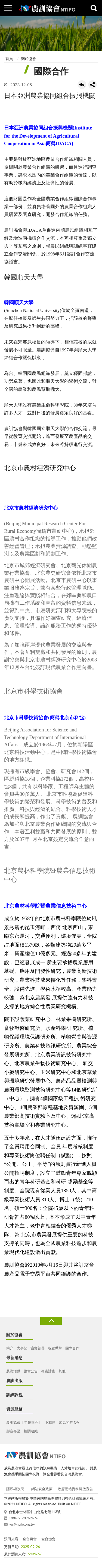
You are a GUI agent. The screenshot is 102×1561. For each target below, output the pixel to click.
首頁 (9, 58)
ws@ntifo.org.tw (22, 1524)
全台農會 (30, 1539)
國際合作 (72, 1348)
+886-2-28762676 (23, 1518)
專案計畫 (48, 1371)
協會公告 (31, 1371)
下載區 (50, 1422)
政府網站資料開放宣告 (75, 1489)
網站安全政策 (41, 1489)
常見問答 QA (69, 1422)
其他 (62, 1371)
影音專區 (13, 1431)
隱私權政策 (15, 1489)
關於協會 (28, 58)
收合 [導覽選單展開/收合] (50, 1321)
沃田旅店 (11, 1539)
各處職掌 (55, 1348)
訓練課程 (14, 1394)
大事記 (22, 1348)
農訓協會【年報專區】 (24, 1422)
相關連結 (31, 1431)
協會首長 (37, 1348)
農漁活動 (13, 1371)
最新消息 (14, 1357)
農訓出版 (14, 1380)
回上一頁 (82, 84)
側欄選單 (8, 8)
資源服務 (14, 1408)
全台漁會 (48, 1539)
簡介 (9, 1348)
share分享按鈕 (92, 84)
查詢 (94, 8)
